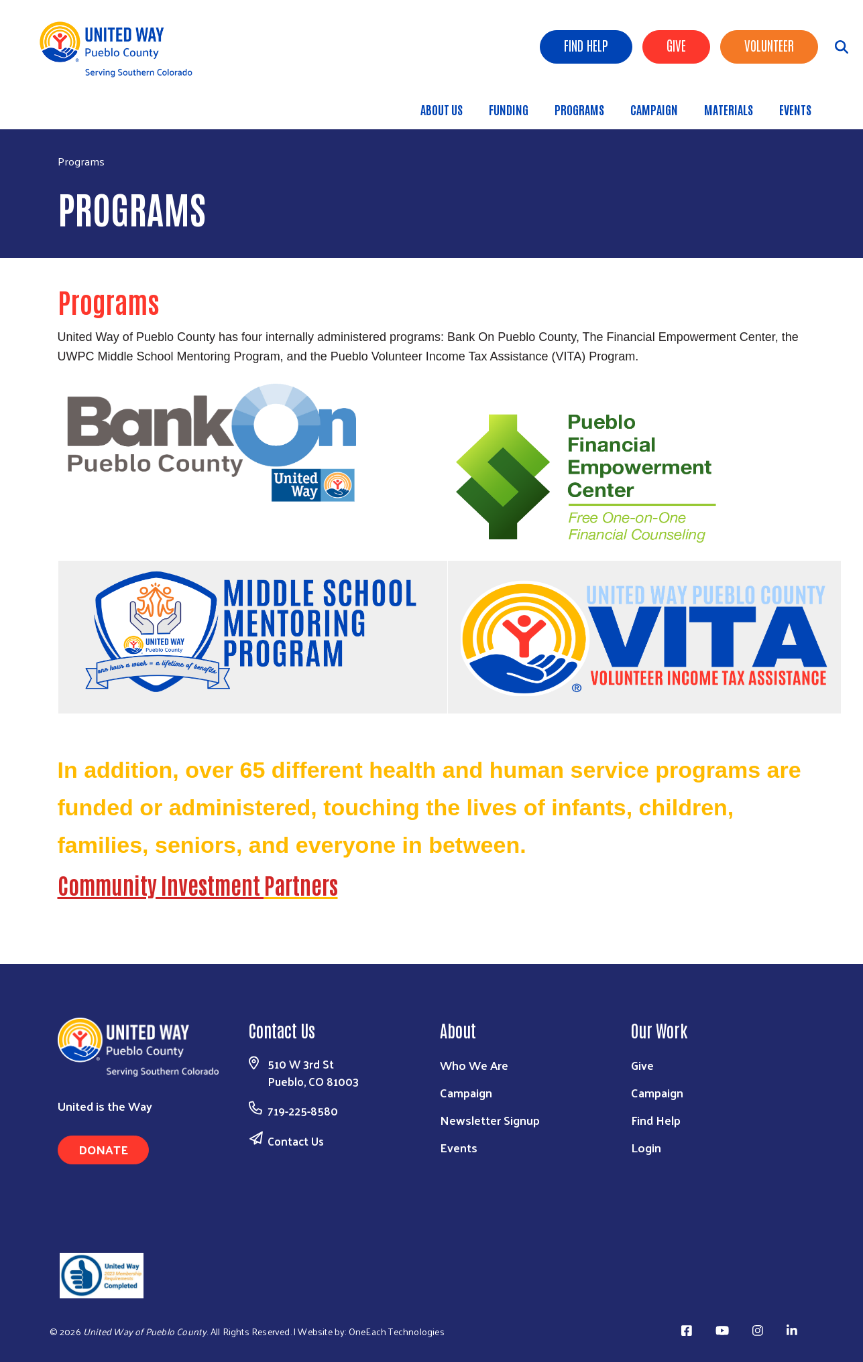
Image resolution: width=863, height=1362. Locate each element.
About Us (441, 109)
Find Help (586, 45)
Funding (508, 109)
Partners (301, 884)
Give (676, 45)
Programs (579, 109)
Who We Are (474, 1064)
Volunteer (769, 45)
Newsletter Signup (490, 1119)
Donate (103, 1149)
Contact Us (296, 1141)
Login (646, 1147)
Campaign (654, 109)
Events (795, 109)
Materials (728, 109)
